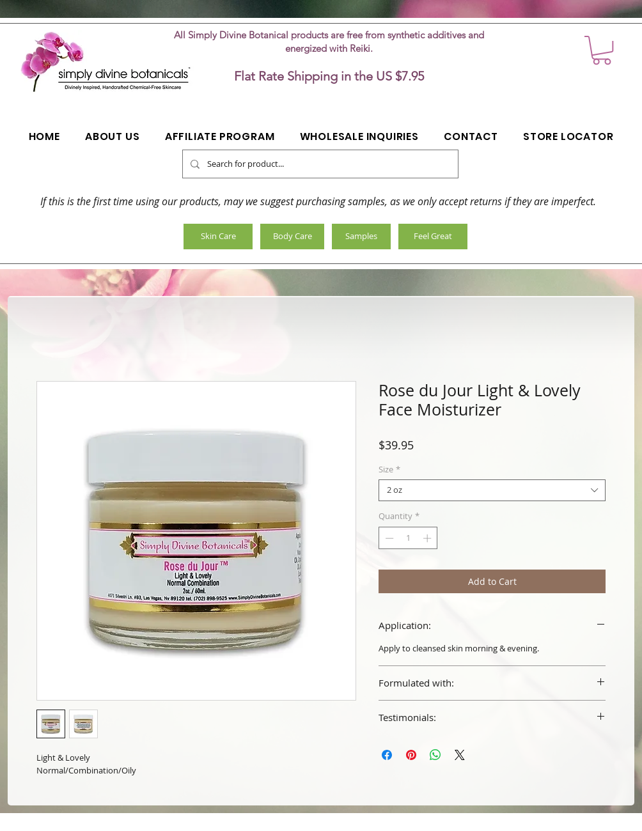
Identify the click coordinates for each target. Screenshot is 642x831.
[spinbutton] (408, 538)
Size (389, 470)
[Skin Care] (218, 236)
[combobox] (492, 490)
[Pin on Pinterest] (411, 755)
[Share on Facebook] (387, 755)
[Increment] (428, 538)
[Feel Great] (432, 236)
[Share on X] (459, 755)
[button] (601, 50)
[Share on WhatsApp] (435, 755)
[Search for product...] (319, 164)
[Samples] (361, 236)
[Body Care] (292, 236)
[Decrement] (388, 538)
